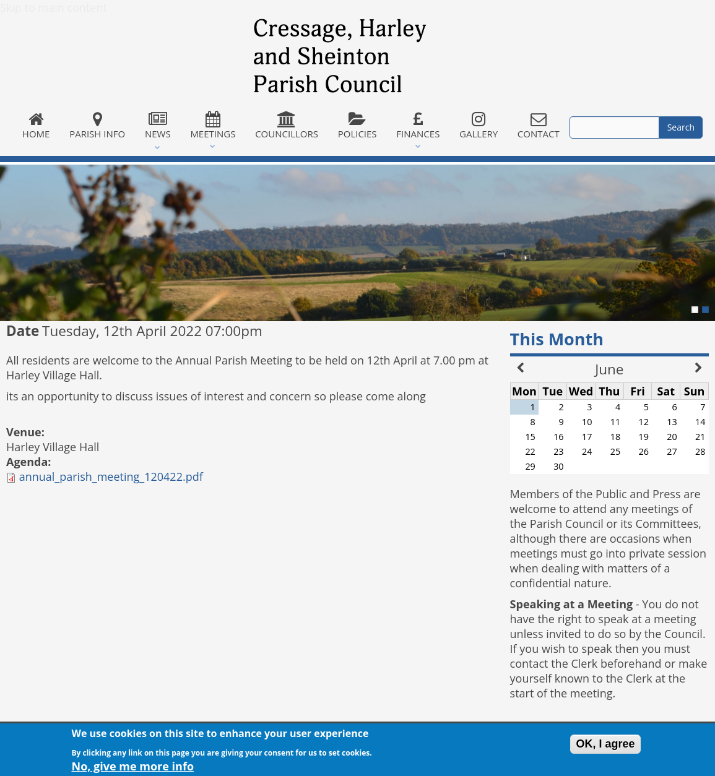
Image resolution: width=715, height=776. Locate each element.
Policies (357, 125)
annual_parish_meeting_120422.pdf (111, 476)
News (157, 125)
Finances (417, 125)
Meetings (213, 125)
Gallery (478, 125)
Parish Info (97, 125)
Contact (538, 125)
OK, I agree (605, 747)
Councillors (286, 125)
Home (36, 125)
